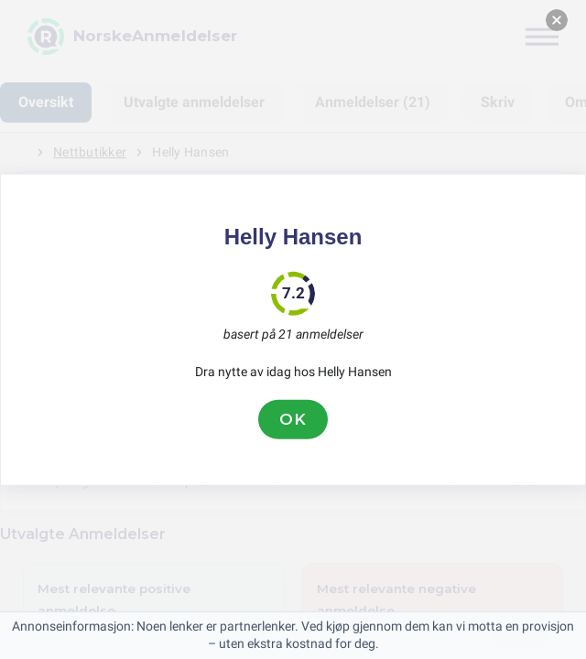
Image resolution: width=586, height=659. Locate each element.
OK (293, 419)
